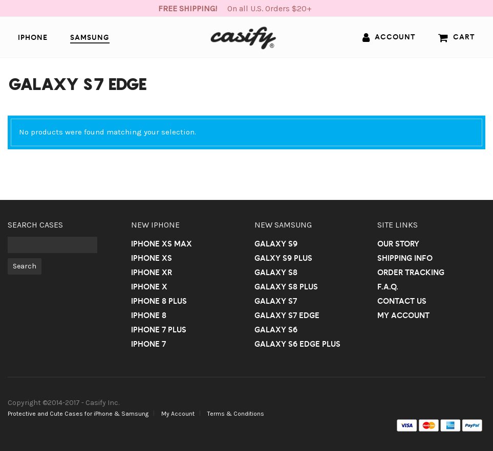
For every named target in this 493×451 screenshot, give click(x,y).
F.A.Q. (387, 286)
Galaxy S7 (275, 301)
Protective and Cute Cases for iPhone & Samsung (78, 413)
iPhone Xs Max (161, 243)
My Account (403, 315)
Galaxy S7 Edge (286, 315)
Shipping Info (405, 258)
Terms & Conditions (235, 413)
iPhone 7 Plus (158, 329)
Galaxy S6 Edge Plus (297, 344)
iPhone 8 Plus (159, 301)
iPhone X (149, 286)
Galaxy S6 (275, 329)
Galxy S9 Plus (283, 258)
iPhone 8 (148, 315)
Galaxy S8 (275, 272)
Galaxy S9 (275, 243)
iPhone (33, 37)
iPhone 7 (148, 344)
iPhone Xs (151, 258)
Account (389, 37)
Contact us (401, 301)
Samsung (90, 37)
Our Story (398, 243)
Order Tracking (410, 272)
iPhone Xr (151, 272)
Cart (456, 37)
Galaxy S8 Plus (286, 286)
